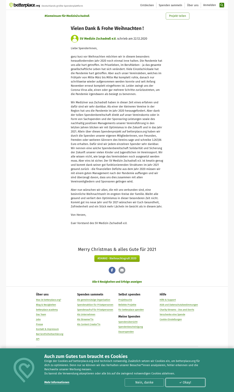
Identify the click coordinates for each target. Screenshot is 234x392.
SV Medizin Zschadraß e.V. (98, 38)
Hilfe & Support (168, 299)
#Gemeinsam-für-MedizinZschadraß (67, 16)
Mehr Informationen (56, 382)
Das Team (41, 314)
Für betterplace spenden (131, 309)
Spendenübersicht (127, 321)
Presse (39, 324)
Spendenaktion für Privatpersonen (95, 304)
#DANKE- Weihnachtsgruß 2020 (117, 258)
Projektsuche (125, 299)
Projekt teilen (177, 16)
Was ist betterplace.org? (48, 299)
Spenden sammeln (170, 5)
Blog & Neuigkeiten (46, 304)
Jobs (38, 319)
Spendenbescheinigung (130, 326)
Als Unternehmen (86, 314)
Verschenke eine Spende (172, 314)
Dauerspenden (126, 331)
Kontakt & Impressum (47, 329)
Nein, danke (144, 382)
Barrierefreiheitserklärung (49, 334)
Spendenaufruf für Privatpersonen (95, 309)
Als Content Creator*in (88, 324)
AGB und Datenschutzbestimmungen (179, 304)
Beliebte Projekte (127, 304)
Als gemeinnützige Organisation (93, 299)
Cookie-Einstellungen (171, 319)
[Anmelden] (209, 5)
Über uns (192, 5)
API (37, 339)
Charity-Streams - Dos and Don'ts (177, 309)
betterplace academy (47, 309)
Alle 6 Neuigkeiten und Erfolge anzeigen (117, 281)
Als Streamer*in (85, 319)
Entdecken (147, 5)
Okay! (185, 382)
